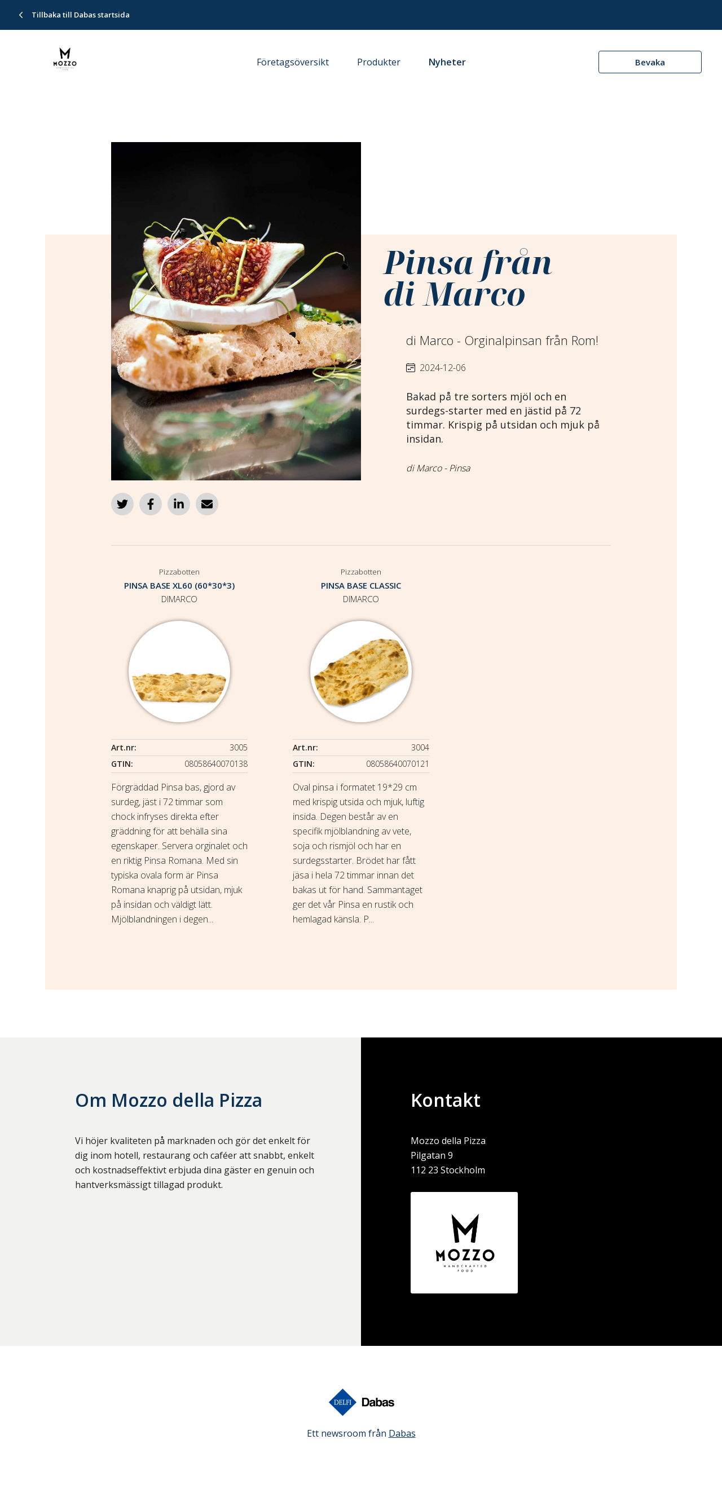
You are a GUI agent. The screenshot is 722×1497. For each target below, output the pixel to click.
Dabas (402, 1433)
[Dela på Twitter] (122, 504)
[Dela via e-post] (207, 504)
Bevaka (650, 62)
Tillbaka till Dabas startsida (81, 15)
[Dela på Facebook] (150, 504)
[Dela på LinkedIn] (179, 504)
